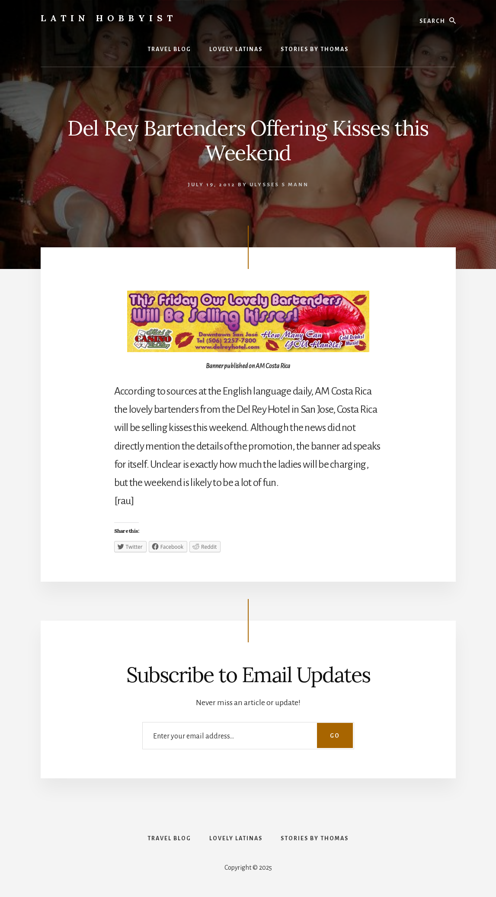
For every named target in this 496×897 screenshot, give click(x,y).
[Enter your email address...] (248, 735)
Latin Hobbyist (109, 18)
